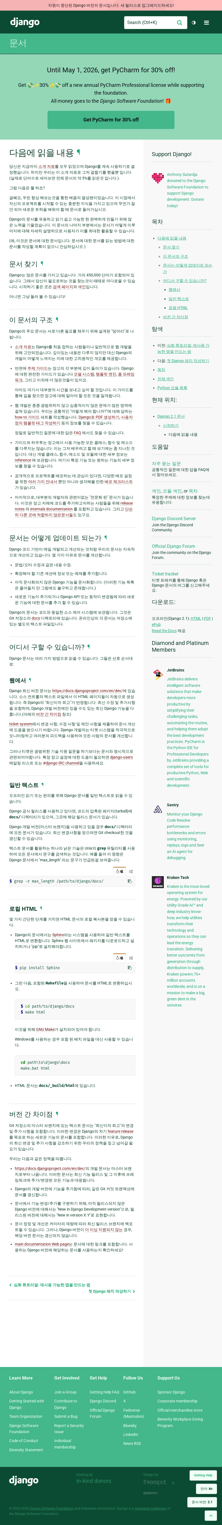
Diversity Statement (26, 1450)
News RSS (132, 1443)
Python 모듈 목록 (172, 388)
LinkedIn (130, 1434)
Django (24, 23)
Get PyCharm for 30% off (111, 120)
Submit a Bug (65, 1416)
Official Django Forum (173, 546)
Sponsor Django (171, 1392)
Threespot (156, 1482)
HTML (196, 618)
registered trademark (150, 1508)
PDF (207, 618)
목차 (161, 369)
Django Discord (103, 1401)
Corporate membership (177, 1401)
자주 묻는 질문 (166, 463)
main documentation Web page (42, 1244)
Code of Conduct (23, 1440)
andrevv (156, 1493)
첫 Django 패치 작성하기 (111, 1291)
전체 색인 (165, 379)
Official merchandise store (179, 1410)
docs (36, 618)
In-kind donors (93, 1481)
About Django (21, 1392)
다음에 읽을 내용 (171, 238)
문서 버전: (202, 1502)
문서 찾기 (171, 247)
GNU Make (45, 1029)
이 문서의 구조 (175, 256)
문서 (18, 43)
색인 (156, 491)
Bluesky (130, 1425)
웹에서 (174, 289)
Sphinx (58, 935)
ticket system (20, 724)
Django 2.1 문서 (171, 416)
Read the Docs (164, 630)
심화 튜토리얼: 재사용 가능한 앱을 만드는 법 (49, 1285)
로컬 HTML (178, 307)
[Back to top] (211, 1516)
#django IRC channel (61, 763)
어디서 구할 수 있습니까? (185, 280)
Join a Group (65, 1392)
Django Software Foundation (52, 1508)
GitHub (129, 1392)
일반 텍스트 (179, 299)
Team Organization (25, 1416)
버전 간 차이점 (175, 317)
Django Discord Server (174, 518)
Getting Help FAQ (104, 1392)
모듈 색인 (172, 491)
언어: (206, 1489)
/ (119, 871)
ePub (156, 624)
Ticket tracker (165, 574)
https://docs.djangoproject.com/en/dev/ (87, 691)
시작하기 (171, 425)
